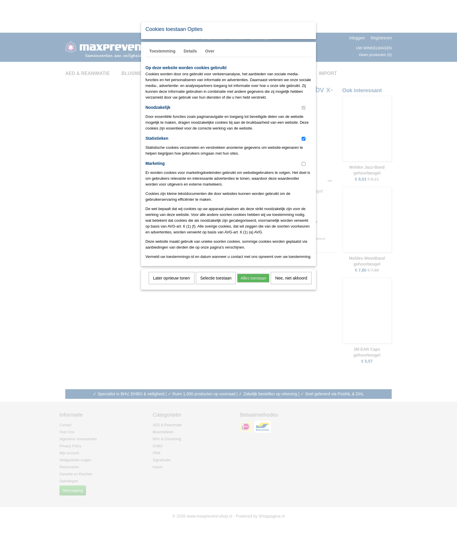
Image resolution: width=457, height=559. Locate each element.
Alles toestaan (253, 278)
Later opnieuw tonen (171, 278)
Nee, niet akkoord (291, 278)
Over (210, 51)
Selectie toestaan (215, 278)
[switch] (303, 108)
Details (190, 51)
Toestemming (162, 51)
